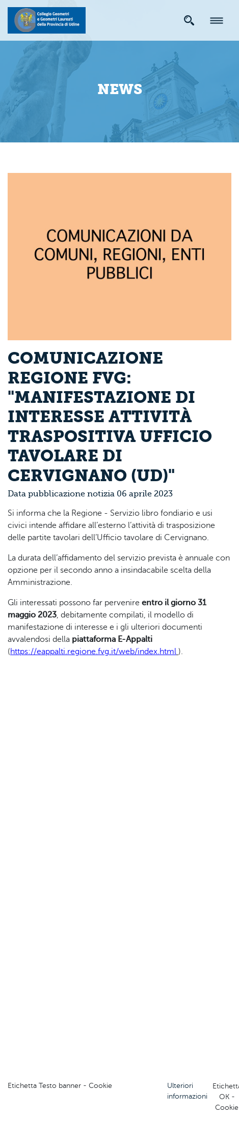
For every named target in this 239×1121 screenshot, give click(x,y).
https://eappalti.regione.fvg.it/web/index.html (93, 651)
